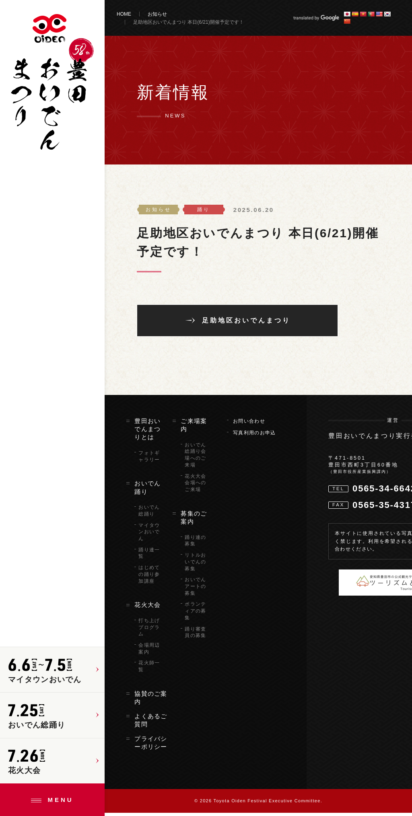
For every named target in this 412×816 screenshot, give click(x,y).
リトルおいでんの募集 (195, 565)
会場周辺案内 (149, 651)
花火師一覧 (149, 669)
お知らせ (157, 14)
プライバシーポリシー (150, 745)
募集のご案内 (194, 520)
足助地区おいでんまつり (246, 321)
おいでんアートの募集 (195, 589)
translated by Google (316, 18)
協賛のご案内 (150, 701)
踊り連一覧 (149, 556)
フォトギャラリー (149, 459)
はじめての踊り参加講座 (149, 577)
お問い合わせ (249, 423)
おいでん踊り (147, 490)
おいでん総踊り (149, 514)
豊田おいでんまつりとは (147, 432)
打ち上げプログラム (149, 630)
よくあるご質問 (150, 723)
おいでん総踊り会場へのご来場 (195, 458)
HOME (124, 14)
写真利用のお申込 (254, 436)
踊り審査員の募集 (195, 635)
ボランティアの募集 (195, 614)
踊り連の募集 (195, 543)
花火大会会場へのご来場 (195, 485)
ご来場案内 (194, 428)
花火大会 (147, 608)
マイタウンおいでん (149, 535)
